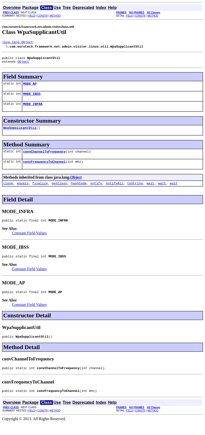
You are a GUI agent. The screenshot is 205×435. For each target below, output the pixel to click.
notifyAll (114, 190)
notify (96, 190)
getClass (59, 190)
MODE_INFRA (32, 108)
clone (8, 190)
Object (23, 63)
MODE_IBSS (31, 97)
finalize (40, 190)
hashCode (78, 190)
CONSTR (42, 15)
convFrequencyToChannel (44, 168)
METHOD (55, 15)
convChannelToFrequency (44, 157)
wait (150, 190)
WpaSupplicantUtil (19, 133)
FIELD (31, 15)
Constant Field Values (29, 241)
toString (134, 190)
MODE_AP (30, 86)
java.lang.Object (17, 42)
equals (23, 190)
